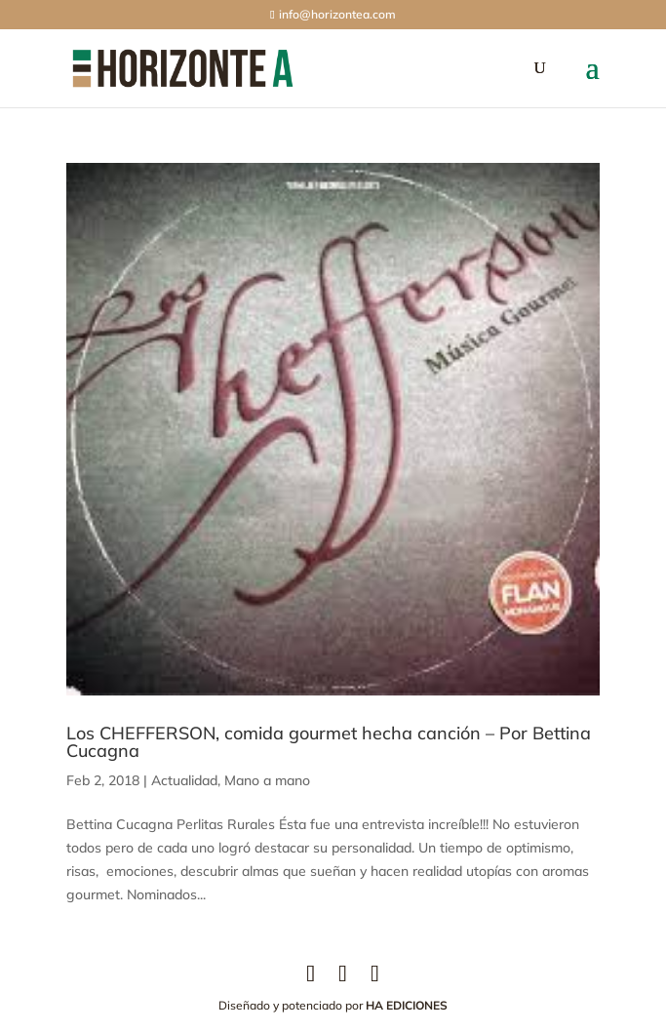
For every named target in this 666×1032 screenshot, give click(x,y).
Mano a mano (267, 780)
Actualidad (184, 780)
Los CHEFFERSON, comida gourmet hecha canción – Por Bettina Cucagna (328, 742)
